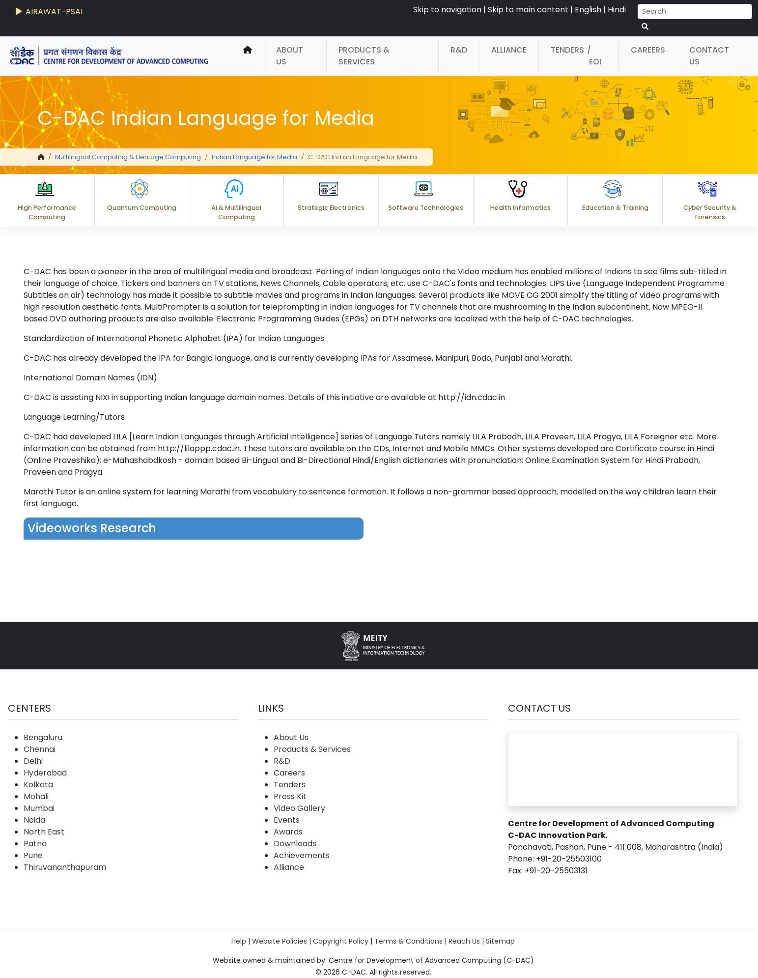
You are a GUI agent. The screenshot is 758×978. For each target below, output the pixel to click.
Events (287, 820)
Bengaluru (43, 737)
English (588, 9)
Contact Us (709, 55)
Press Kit (290, 796)
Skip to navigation (447, 9)
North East (44, 831)
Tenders (567, 50)
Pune (33, 855)
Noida (34, 820)
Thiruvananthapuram (65, 867)
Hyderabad (45, 772)
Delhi (33, 761)
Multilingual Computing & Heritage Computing (128, 157)
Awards (288, 831)
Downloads (295, 843)
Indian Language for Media (254, 157)
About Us (289, 55)
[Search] (695, 11)
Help (238, 941)
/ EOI (594, 55)
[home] (247, 56)
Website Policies (279, 941)
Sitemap (500, 941)
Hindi (617, 9)
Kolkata (38, 784)
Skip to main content (528, 9)
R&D (458, 50)
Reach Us (464, 941)
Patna (35, 843)
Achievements (302, 855)
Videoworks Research (92, 528)
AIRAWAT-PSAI (48, 11)
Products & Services (364, 55)
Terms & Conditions (408, 941)
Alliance (509, 50)
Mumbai (39, 808)
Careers (648, 50)
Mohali (36, 796)
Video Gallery (299, 808)
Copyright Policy (340, 941)
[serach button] (645, 26)
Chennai (40, 749)
